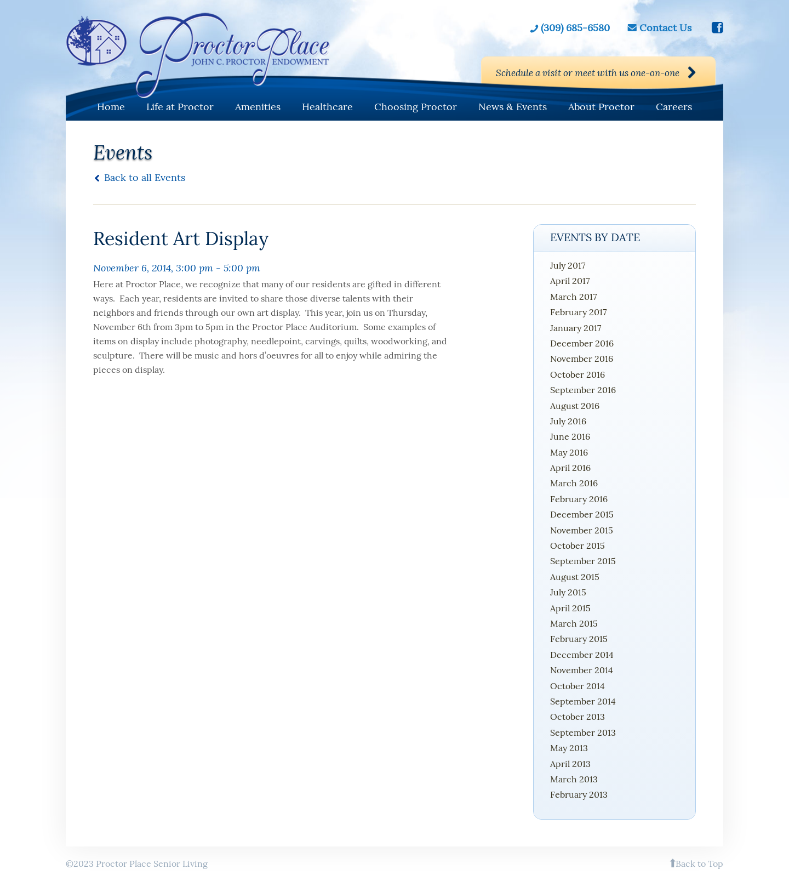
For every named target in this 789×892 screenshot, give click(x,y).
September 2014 (583, 701)
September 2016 (583, 389)
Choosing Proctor (415, 106)
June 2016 (570, 436)
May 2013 (569, 747)
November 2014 (581, 669)
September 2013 (583, 732)
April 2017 (570, 280)
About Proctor (601, 106)
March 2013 (574, 779)
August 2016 (574, 405)
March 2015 (574, 623)
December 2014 (582, 654)
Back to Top (699, 863)
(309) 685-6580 (575, 27)
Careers (674, 106)
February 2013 (579, 794)
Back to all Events (144, 177)
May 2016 (569, 452)
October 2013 (577, 716)
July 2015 (568, 592)
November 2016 (581, 358)
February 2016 (579, 498)
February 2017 (578, 311)
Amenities (258, 106)
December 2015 (582, 514)
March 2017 (573, 296)
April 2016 (570, 467)
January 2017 (575, 327)
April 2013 (570, 763)
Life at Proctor (180, 106)
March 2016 (574, 483)
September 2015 (583, 560)
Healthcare (327, 106)
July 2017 (567, 265)
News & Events (512, 106)
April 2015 (570, 608)
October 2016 (577, 374)
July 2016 (568, 421)
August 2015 (574, 576)
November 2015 (581, 530)
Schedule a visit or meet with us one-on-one (577, 72)
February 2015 (579, 638)
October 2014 (577, 685)
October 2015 (577, 545)
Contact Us (665, 27)
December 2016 (582, 343)
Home (111, 106)
